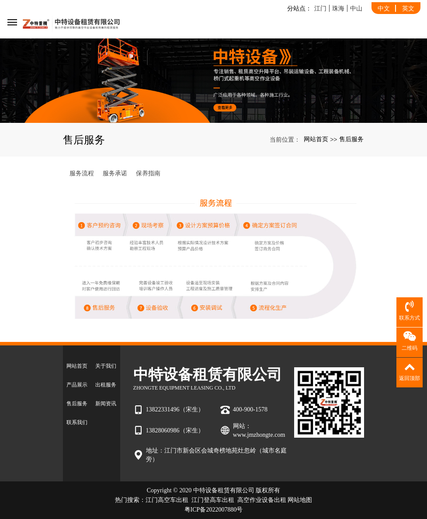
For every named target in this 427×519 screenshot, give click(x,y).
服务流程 (81, 173)
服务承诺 (115, 173)
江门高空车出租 (167, 500)
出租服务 (105, 385)
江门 (320, 8)
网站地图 (300, 500)
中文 (384, 8)
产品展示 (76, 385)
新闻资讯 (105, 404)
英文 (408, 8)
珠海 (338, 8)
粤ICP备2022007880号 (213, 509)
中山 (356, 8)
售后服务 (351, 139)
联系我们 (76, 422)
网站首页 (316, 139)
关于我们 (105, 366)
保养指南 (148, 173)
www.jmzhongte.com (259, 435)
